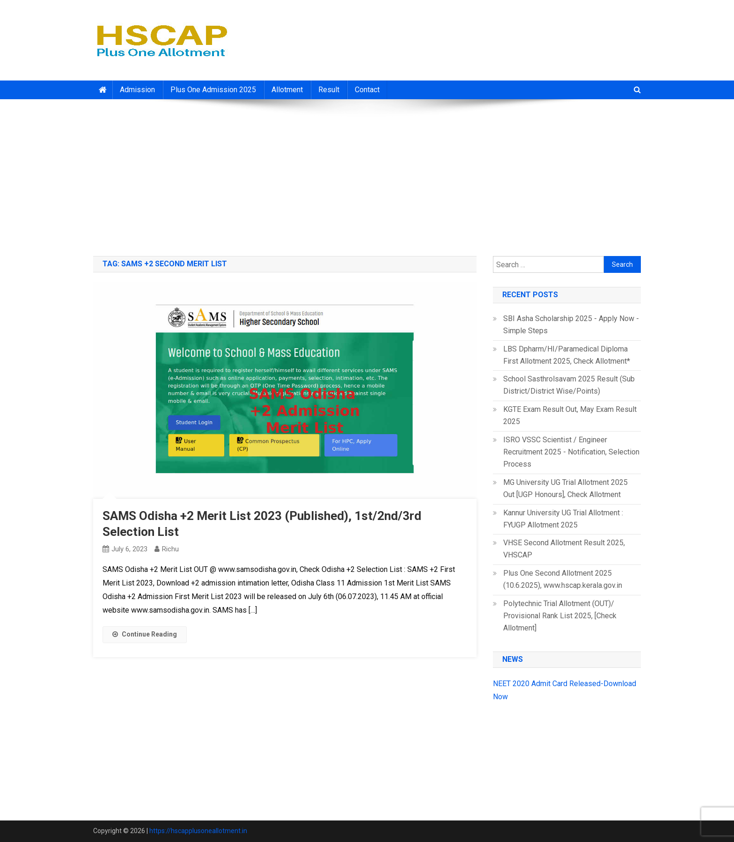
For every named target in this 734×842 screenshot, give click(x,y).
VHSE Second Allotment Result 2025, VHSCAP (564, 548)
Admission (137, 89)
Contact (367, 89)
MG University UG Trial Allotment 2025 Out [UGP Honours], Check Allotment (565, 488)
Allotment (287, 89)
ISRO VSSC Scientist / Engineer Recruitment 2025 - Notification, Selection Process (571, 452)
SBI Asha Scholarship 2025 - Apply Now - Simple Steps (571, 324)
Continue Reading (144, 634)
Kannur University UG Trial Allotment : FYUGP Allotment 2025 (563, 518)
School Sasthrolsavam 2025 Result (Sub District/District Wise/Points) (569, 384)
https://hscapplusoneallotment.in (198, 831)
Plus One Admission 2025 (213, 89)
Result (328, 89)
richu (170, 549)
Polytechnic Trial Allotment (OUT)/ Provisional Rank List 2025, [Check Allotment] (560, 615)
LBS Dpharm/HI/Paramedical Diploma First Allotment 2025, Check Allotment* (566, 355)
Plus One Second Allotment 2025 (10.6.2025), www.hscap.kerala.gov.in (562, 579)
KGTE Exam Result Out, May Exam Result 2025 (570, 415)
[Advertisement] (367, 174)
